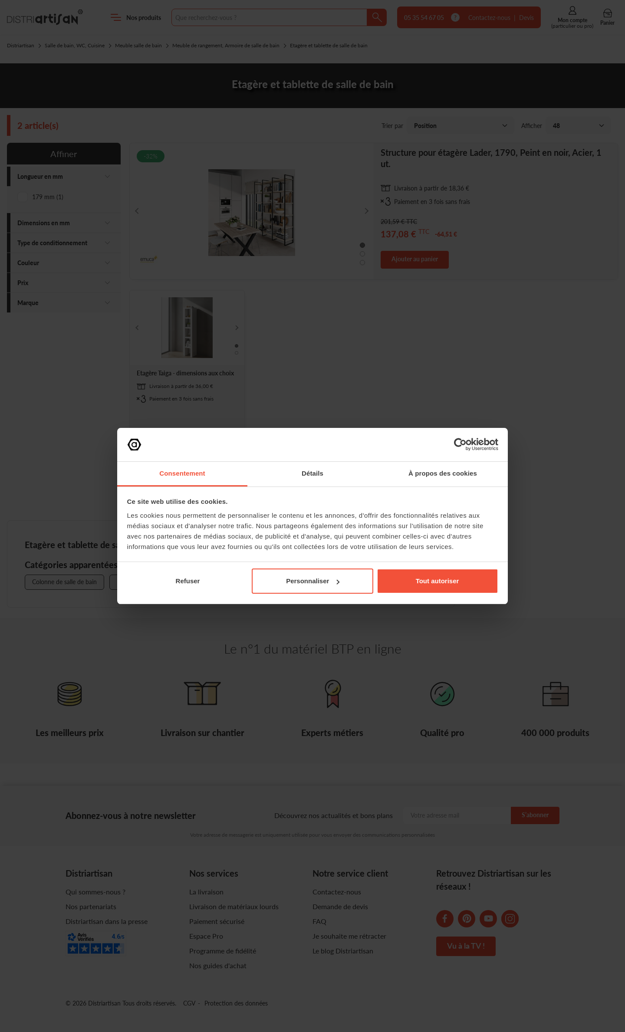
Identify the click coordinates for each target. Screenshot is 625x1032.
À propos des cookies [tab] (442, 473)
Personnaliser (312, 581)
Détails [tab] (312, 473)
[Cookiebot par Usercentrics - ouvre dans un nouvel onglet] (460, 444)
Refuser (188, 581)
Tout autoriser (437, 581)
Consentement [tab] (182, 473)
